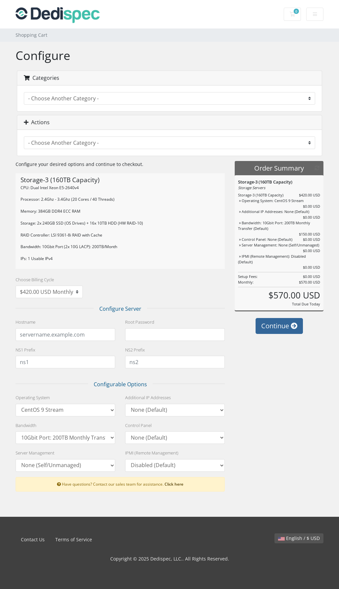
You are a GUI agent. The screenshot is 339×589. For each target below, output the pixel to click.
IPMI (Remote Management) (151, 453)
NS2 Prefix (135, 350)
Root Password (139, 322)
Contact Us (33, 539)
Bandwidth (26, 425)
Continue (279, 329)
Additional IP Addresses (148, 398)
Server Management (35, 453)
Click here (174, 484)
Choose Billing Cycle (35, 280)
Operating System (33, 398)
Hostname (25, 322)
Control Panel (138, 425)
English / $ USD (299, 538)
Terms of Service (73, 539)
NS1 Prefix (25, 350)
